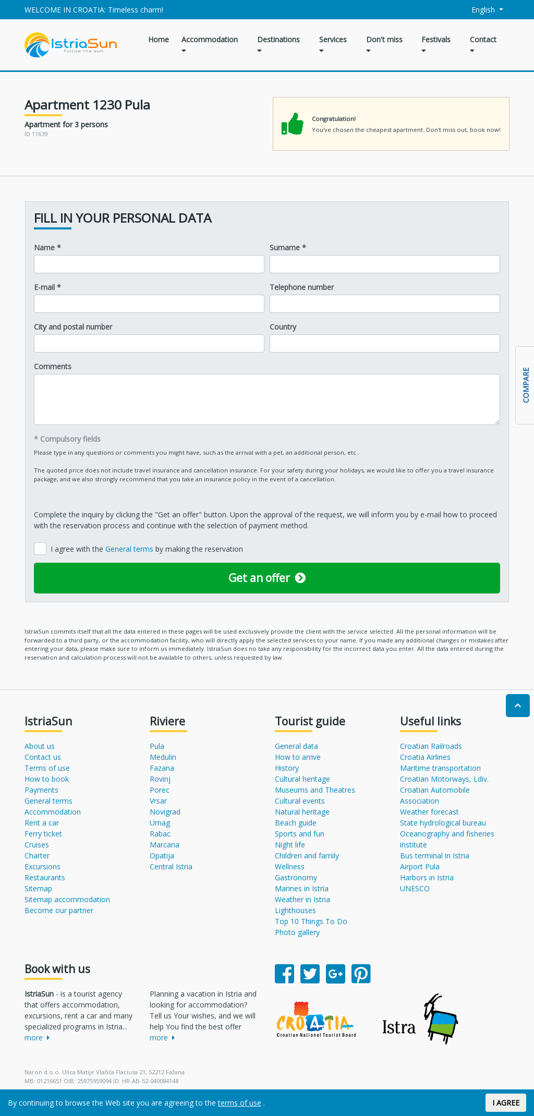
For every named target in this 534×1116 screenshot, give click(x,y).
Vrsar (158, 801)
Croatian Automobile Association (435, 795)
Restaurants (45, 877)
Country (283, 327)
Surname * (288, 247)
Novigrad (165, 812)
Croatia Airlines (425, 757)
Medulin (163, 757)
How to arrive (298, 757)
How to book (47, 779)
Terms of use (47, 768)
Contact (483, 44)
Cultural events (300, 801)
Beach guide (296, 823)
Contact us (43, 757)
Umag (160, 823)
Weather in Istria (302, 899)
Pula (157, 746)
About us (40, 746)
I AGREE (505, 1103)
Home (158, 39)
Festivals (436, 44)
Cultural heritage (302, 779)
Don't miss (384, 44)
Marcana (164, 845)
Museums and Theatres (315, 790)
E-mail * (47, 287)
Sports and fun (299, 834)
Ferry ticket (43, 834)
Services (333, 44)
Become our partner (59, 910)
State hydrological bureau (443, 823)
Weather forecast (429, 812)
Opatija (162, 855)
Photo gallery (297, 932)
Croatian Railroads (431, 746)
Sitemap (38, 888)
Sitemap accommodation (67, 899)
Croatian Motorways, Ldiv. (444, 779)
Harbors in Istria (427, 877)
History (287, 768)
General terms (130, 549)
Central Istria (171, 866)
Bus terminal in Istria (434, 855)
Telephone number (302, 287)
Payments (41, 790)
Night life (290, 845)
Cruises (37, 845)
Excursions (42, 866)
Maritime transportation (440, 768)
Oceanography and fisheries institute (447, 839)
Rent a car (42, 823)
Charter (37, 855)
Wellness (290, 866)
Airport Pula (420, 866)
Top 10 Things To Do (311, 921)
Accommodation (209, 44)
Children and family (307, 855)
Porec (159, 790)
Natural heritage (302, 812)
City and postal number (73, 327)
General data (296, 746)
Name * (47, 247)
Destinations (278, 44)
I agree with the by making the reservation (147, 549)
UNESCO (415, 888)
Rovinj (160, 779)
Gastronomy (296, 877)
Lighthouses (295, 910)
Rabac (160, 834)
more (37, 1037)
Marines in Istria (302, 888)
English (477, 10)
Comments (52, 366)
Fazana (162, 768)
